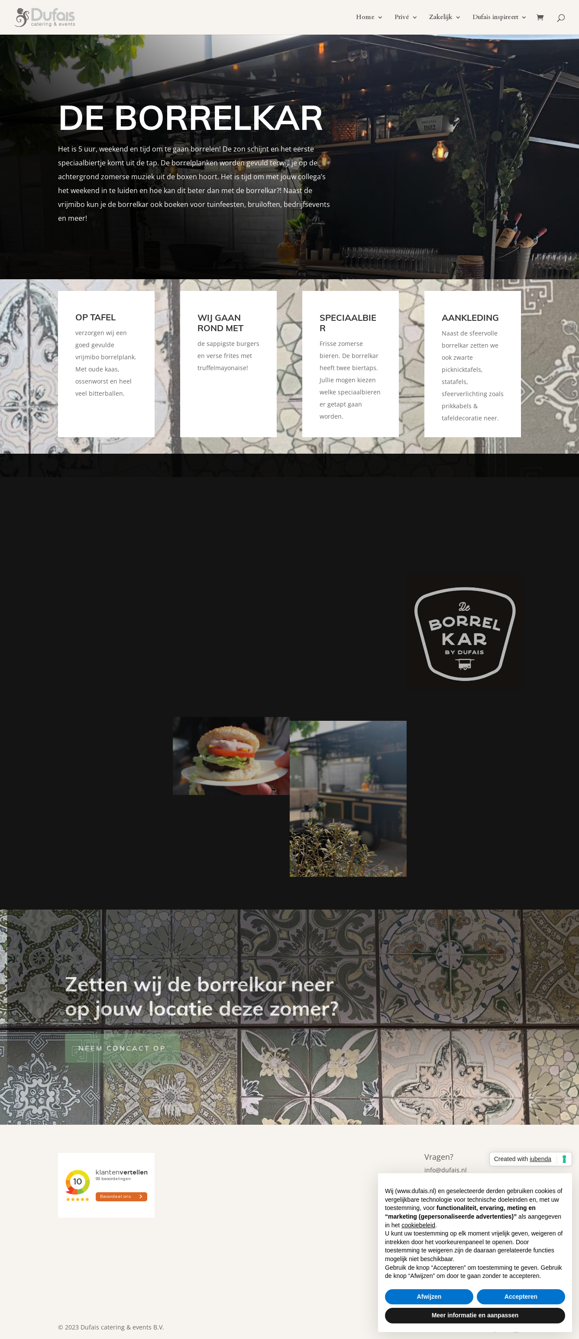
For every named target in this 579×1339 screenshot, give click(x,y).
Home (365, 17)
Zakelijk (441, 17)
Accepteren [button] (521, 1296)
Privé (402, 17)
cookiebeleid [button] (418, 1225)
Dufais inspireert (495, 17)
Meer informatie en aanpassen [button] (475, 1315)
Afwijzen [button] (429, 1296)
